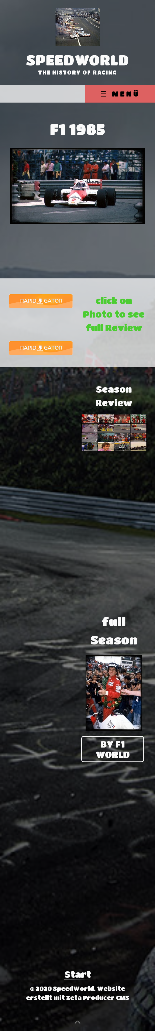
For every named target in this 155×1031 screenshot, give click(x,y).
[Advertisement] (41, 413)
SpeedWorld (77, 60)
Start (77, 974)
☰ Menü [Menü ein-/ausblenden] (120, 93)
